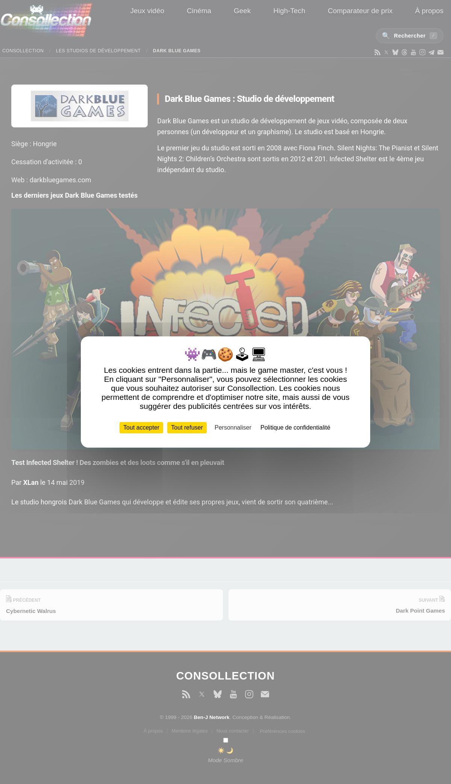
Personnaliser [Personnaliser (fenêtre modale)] (233, 427)
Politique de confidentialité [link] (295, 427)
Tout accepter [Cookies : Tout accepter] (141, 427)
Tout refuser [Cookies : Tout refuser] (187, 427)
